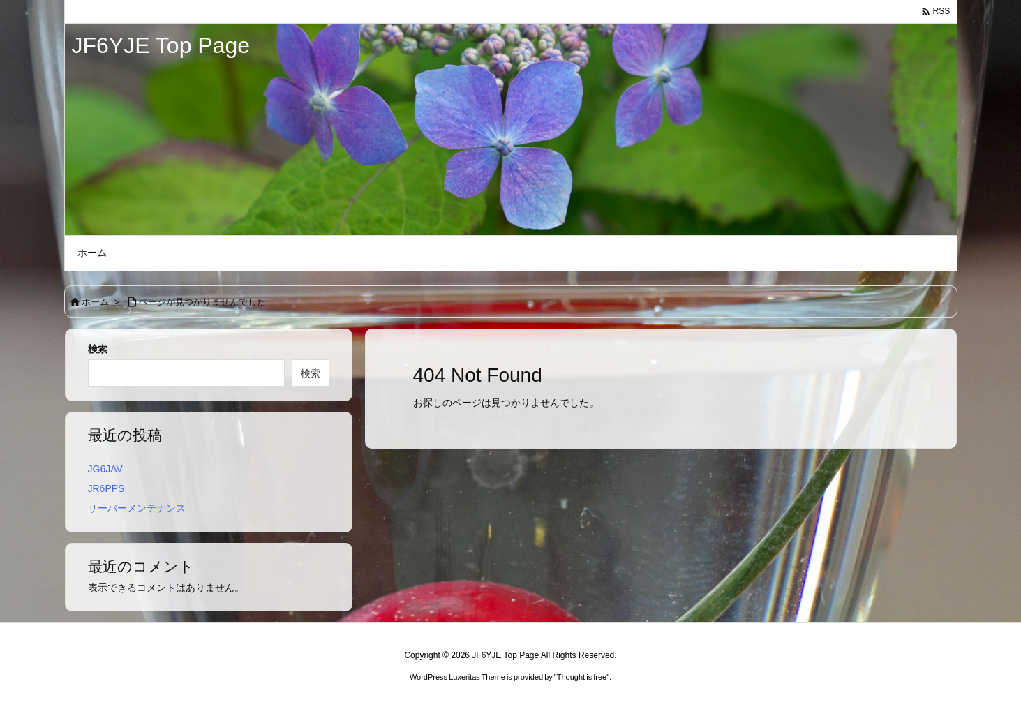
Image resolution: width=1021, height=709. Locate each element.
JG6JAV (105, 469)
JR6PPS (106, 488)
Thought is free (581, 677)
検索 (97, 348)
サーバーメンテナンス (137, 508)
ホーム (95, 302)
